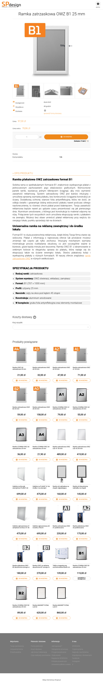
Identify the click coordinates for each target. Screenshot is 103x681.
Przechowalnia (15, 652)
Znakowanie (56, 655)
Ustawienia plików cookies (61, 664)
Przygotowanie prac (59, 652)
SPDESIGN (76, 646)
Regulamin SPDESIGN (59, 658)
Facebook (75, 658)
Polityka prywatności (59, 661)
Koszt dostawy (36, 649)
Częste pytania (77, 649)
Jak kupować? (57, 646)
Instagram (76, 661)
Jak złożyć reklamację (39, 652)
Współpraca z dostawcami (82, 655)
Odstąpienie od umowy (60, 649)
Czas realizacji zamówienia (40, 655)
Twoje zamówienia (17, 646)
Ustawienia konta (16, 649)
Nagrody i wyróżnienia (80, 652)
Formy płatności (37, 646)
